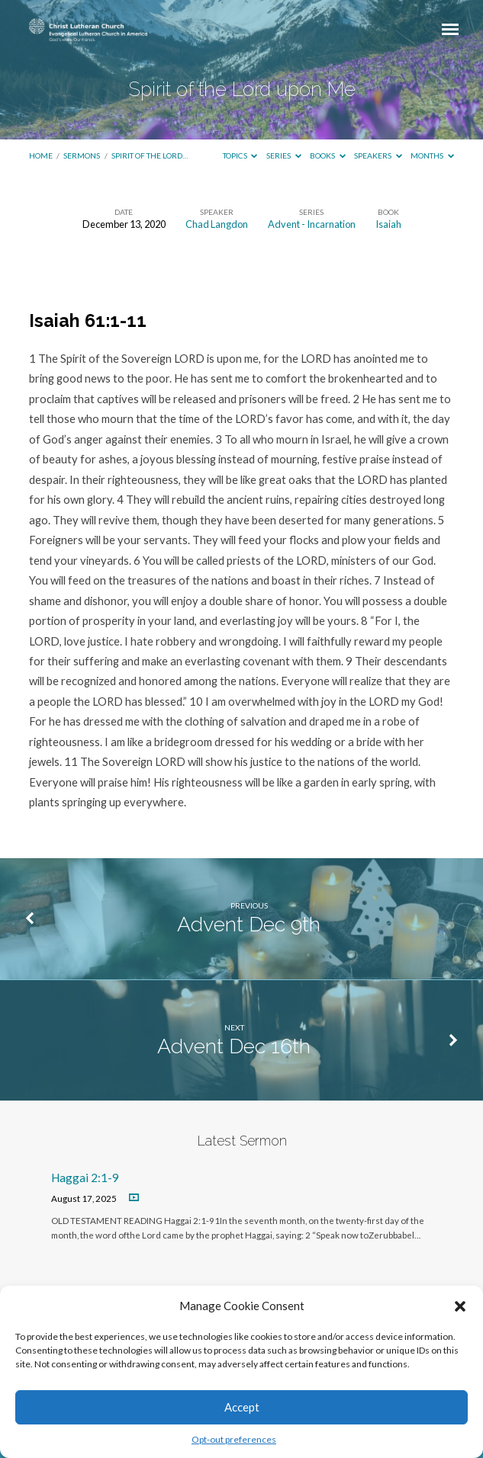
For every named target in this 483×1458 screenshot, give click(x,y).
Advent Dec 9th (248, 924)
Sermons (81, 155)
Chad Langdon (216, 224)
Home (41, 155)
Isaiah (388, 224)
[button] (460, 1306)
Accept (241, 1407)
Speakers (378, 155)
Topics (240, 155)
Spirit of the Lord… (149, 155)
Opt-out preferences (234, 1439)
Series (283, 155)
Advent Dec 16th (234, 1046)
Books (328, 155)
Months (432, 155)
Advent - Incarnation (312, 224)
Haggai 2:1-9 (85, 1177)
